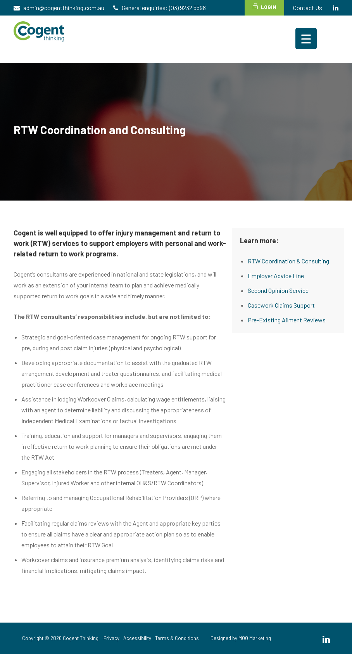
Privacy (111, 638)
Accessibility (137, 638)
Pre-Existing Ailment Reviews (287, 320)
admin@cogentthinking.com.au (63, 7)
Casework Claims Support (281, 305)
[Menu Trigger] (306, 38)
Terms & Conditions (177, 638)
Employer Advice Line (276, 275)
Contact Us (307, 7)
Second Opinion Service (278, 290)
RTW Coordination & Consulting (288, 261)
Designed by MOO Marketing (241, 638)
